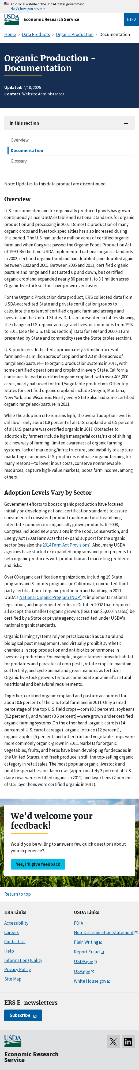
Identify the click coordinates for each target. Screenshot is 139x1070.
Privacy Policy (17, 969)
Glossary (19, 161)
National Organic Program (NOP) (50, 597)
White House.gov (90, 981)
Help (9, 951)
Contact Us (14, 942)
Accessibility (16, 923)
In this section (24, 123)
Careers (11, 932)
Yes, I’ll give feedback (38, 864)
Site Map (12, 979)
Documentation (27, 150)
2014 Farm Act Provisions (66, 545)
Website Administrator (43, 93)
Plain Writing (86, 942)
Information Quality (23, 960)
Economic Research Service (51, 19)
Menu (131, 19)
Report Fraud (87, 952)
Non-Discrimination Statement (104, 932)
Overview (20, 140)
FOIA (78, 923)
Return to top (17, 894)
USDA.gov (83, 961)
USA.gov (82, 971)
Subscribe (20, 1015)
